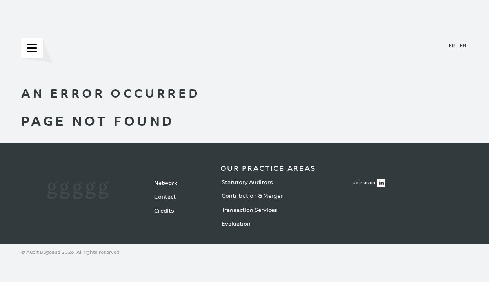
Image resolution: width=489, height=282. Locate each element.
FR (452, 46)
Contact (165, 197)
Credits (164, 211)
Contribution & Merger (252, 196)
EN (463, 46)
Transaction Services (249, 210)
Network (165, 183)
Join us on (364, 183)
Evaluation (236, 224)
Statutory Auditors (247, 182)
